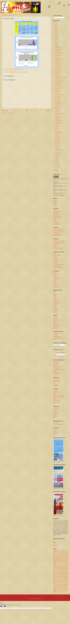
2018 (55, 32)
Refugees (66, 581)
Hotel (64, 568)
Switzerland (60, 586)
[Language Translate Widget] (59, 345)
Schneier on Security (56, 400)
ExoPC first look (58, 72)
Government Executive (57, 325)
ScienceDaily (55, 374)
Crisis (54, 556)
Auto (54, 552)
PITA (56, 130)
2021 (55, 27)
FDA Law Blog (55, 363)
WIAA (54, 417)
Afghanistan (55, 550)
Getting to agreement (58, 53)
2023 (55, 24)
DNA (62, 558)
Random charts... (58, 133)
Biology (64, 552)
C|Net (54, 292)
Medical (63, 573)
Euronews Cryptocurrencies (58, 264)
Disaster (59, 558)
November (57, 49)
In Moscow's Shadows (57, 235)
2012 (55, 42)
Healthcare (65, 567)
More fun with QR (58, 67)
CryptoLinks (55, 263)
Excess (63, 561)
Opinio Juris (55, 384)
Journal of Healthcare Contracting (59, 369)
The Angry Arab (56, 222)
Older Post (48, 110)
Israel (66, 570)
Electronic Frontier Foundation (58, 395)
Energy (66, 560)
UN (62, 589)
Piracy (64, 578)
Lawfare (54, 398)
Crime (67, 555)
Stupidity (66, 584)
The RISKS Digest (56, 401)
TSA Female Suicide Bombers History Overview (15, 69)
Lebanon (58, 572)
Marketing (57, 573)
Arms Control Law (56, 379)
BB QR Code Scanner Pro (59, 94)
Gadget (54, 564)
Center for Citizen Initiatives (58, 229)
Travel (54, 588)
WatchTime (55, 416)
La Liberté (55, 276)
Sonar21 (54, 219)
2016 (55, 36)
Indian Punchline (56, 213)
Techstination (55, 307)
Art (64, 551)
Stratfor (54, 245)
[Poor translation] (4, 606)
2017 (55, 34)
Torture (65, 587)
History (57, 568)
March (56, 163)
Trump (60, 588)
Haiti (62, 567)
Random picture (58, 55)
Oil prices (60, 576)
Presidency (55, 580)
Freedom (62, 563)
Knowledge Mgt (62, 571)
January (56, 167)
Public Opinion (62, 580)
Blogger (40, 598)
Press (58, 580)
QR (53, 581)
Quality (56, 581)
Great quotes (57, 62)
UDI (57, 589)
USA (54, 590)
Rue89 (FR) (55, 285)
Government (55, 567)
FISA (58, 562)
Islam (63, 570)
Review (58, 582)
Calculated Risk (56, 333)
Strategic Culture (56, 221)
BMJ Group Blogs (56, 361)
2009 (55, 169)
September (57, 153)
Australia (66, 551)
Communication (60, 554)
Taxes (67, 586)
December (57, 47)
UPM (67, 589)
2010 (55, 46)
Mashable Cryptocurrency (57, 267)
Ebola (54, 559)
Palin (67, 577)
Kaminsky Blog (55, 413)
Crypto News (55, 260)
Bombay (54, 553)
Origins (54, 577)
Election (54, 560)
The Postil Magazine (56, 224)
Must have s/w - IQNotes (59, 150)
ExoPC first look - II (58, 70)
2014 (55, 39)
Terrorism (60, 587)
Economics (58, 559)
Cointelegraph (55, 258)
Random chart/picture (59, 81)
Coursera (54, 542)
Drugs (67, 558)
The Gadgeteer (56, 309)
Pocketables (55, 304)
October (56, 152)
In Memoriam (63, 569)
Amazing (54, 551)
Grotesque (59, 567)
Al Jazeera (55, 429)
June (56, 158)
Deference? (57, 128)
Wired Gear (55, 312)
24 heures (55, 273)
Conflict (66, 554)
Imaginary (54, 569)
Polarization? (59, 461)
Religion (54, 582)
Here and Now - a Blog (57, 234)
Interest (54, 570)
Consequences (55, 555)
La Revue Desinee (56, 277)
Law (67, 571)
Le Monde (55, 280)
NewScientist (55, 371)
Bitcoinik (54, 253)
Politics (66, 578)
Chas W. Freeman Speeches (58, 231)
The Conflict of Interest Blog (58, 424)
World (54, 592)
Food (61, 562)
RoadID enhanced (58, 52)
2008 (55, 171)
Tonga (63, 587)
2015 (55, 37)
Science (54, 583)
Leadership (55, 572)
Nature (63, 574)
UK (58, 589)
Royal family (62, 582)
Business (63, 553)
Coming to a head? (58, 63)
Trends (57, 588)
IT (67, 570)
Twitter (65, 588)
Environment (55, 561)
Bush (61, 553)
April (56, 162)
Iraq (61, 570)
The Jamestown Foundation (58, 248)
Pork (56, 579)
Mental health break (58, 79)
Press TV (54, 431)
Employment (58, 560)
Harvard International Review (58, 242)
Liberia (62, 572)
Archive (54, 202)
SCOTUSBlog (55, 385)
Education (63, 559)
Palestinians (63, 577)
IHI (53, 540)
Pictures (60, 578)
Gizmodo (54, 298)
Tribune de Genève (56, 286)
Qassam (67, 580)
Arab (63, 551)
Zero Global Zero (60, 515)
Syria (64, 586)
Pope (54, 579)
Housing (66, 568)
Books (57, 553)
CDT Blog (55, 392)
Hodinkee (55, 411)
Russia (67, 582)
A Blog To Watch (56, 408)
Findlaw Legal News (56, 381)
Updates (64, 589)
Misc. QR (56, 93)
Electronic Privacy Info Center (58, 397)
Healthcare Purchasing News (58, 366)
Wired (54, 403)
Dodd (64, 558)
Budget (59, 553)
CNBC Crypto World (56, 255)
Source (54, 535)
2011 (55, 44)
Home (26, 110)
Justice (57, 571)
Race (61, 581)
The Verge (55, 310)
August (56, 155)
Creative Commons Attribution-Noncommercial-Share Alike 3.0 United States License (60, 179)
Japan (54, 571)
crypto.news (55, 261)
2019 (55, 31)
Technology (55, 587)
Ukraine (60, 589)
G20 (67, 563)
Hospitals (61, 568)
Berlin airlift (57, 552)
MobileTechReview (56, 302)
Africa (60, 550)
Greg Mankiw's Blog (56, 336)
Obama (54, 576)
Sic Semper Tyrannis (56, 218)
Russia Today (55, 432)
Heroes (54, 568)
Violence (58, 590)
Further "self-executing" (59, 58)
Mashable (55, 301)
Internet (57, 570)
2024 (55, 22)
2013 (55, 41)
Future (65, 563)
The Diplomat (55, 247)
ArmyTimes (55, 317)
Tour (67, 587)
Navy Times (55, 326)
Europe (60, 561)
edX (54, 543)
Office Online (55, 545)
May (56, 160)
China (54, 554)
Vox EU (54, 339)
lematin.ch (55, 283)
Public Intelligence (56, 244)
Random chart (57, 75)
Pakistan (58, 577)
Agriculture (63, 550)
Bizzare (66, 552)
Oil (57, 576)
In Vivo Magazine (56, 368)
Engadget (55, 295)
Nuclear (66, 574)
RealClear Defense (56, 328)
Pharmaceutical (56, 578)
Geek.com (55, 296)
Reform (63, 581)
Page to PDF (55, 205)
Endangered (63, 560)
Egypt (67, 559)
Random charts (57, 50)
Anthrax (61, 551)
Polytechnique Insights (57, 216)
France (59, 563)
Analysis (58, 551)
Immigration (59, 569)
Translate (60, 346)
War (61, 590)
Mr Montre (55, 414)
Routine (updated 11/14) (59, 113)
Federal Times (55, 323)
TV (62, 588)
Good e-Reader (56, 299)
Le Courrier (55, 279)
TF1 (54, 434)
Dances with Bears (56, 232)
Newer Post (5, 110)
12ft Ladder (55, 200)
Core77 (54, 293)
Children (66, 553)
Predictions (66, 579)
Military (66, 573)
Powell (62, 579)
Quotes (58, 581)
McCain (60, 573)
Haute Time (55, 410)
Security (61, 583)
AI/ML (67, 550)
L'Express (55, 274)
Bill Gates (60, 552)
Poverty (59, 579)
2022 (55, 26)
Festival (67, 561)
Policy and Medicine (56, 372)
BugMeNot (55, 203)
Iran (59, 570)
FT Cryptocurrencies (56, 266)
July (56, 157)
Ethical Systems (56, 423)
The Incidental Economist (57, 338)
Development (55, 558)
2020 (55, 29)
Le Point (54, 282)
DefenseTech (55, 320)
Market (54, 573)
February (57, 165)
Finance (55, 562)
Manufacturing (66, 572)
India (67, 569)
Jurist (54, 382)
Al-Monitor (55, 210)
